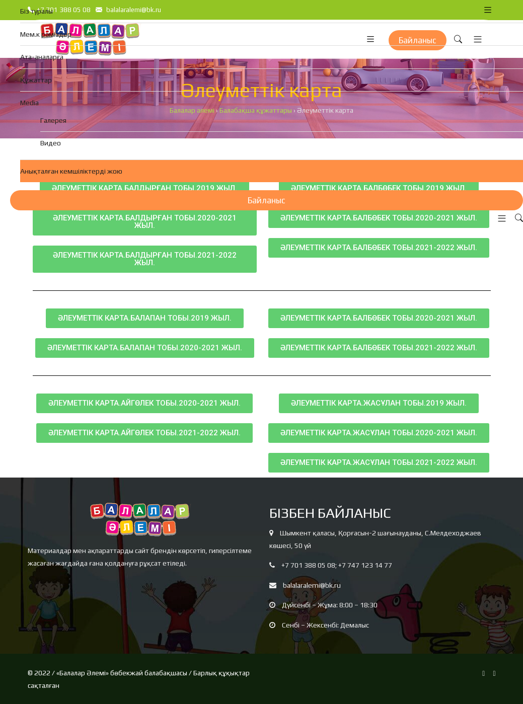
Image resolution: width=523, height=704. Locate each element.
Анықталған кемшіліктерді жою (71, 171)
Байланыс (266, 200)
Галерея (53, 120)
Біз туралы (36, 11)
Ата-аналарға (41, 57)
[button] (499, 218)
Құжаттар (36, 80)
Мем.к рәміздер (45, 34)
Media (29, 103)
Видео (50, 143)
